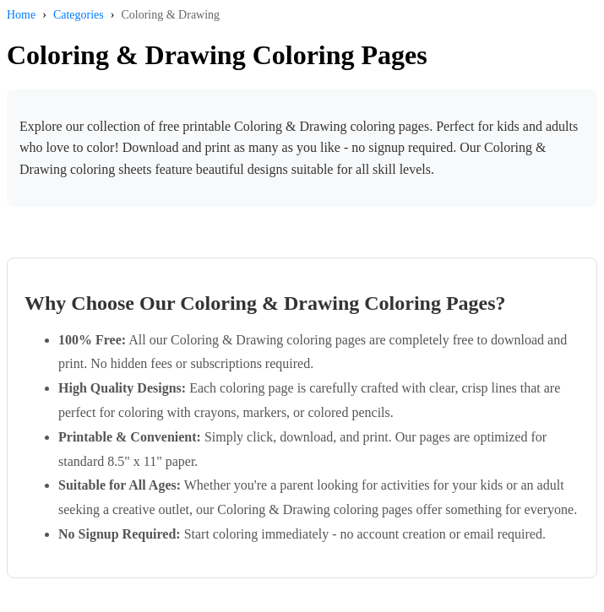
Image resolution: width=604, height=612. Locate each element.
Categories (78, 14)
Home (21, 14)
